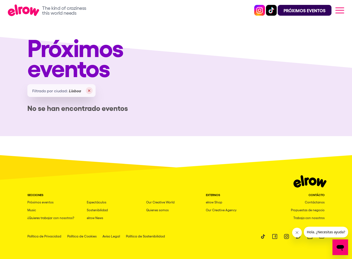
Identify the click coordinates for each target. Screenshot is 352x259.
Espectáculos (96, 202)
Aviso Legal (111, 236)
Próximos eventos (40, 202)
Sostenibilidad (97, 210)
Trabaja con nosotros (309, 218)
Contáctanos (315, 202)
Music (31, 210)
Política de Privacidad (44, 236)
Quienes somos (157, 210)
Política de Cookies (82, 236)
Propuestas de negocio (308, 210)
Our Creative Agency (221, 210)
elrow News (95, 218)
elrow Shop (214, 202)
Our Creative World (160, 202)
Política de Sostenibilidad (145, 236)
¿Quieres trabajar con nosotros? (50, 218)
